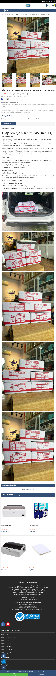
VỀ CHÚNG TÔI (5, 657)
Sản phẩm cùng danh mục (11, 495)
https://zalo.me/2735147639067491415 (34, 609)
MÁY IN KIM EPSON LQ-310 (8, 564)
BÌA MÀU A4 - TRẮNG (34, 564)
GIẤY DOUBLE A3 (33, 525)
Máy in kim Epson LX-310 (8, 525)
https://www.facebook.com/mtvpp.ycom (31, 602)
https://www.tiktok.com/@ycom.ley (30, 607)
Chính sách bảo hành (6, 650)
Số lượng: (3, 118)
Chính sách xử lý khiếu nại (8, 638)
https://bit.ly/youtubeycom (30, 606)
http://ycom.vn (30, 601)
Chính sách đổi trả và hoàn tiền (9, 635)
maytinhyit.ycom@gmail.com (29, 604)
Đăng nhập (45, 1)
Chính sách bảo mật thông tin (8, 644)
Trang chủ (3, 14)
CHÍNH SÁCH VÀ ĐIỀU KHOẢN (10, 630)
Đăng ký (52, 1)
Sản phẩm (11, 14)
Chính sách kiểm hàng (7, 641)
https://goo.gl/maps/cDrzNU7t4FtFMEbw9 (32, 592)
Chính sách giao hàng (6, 653)
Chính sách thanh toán (7, 647)
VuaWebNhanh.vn (44, 671)
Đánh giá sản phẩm (9, 485)
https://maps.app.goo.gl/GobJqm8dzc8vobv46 (32, 589)
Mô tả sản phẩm (8, 124)
